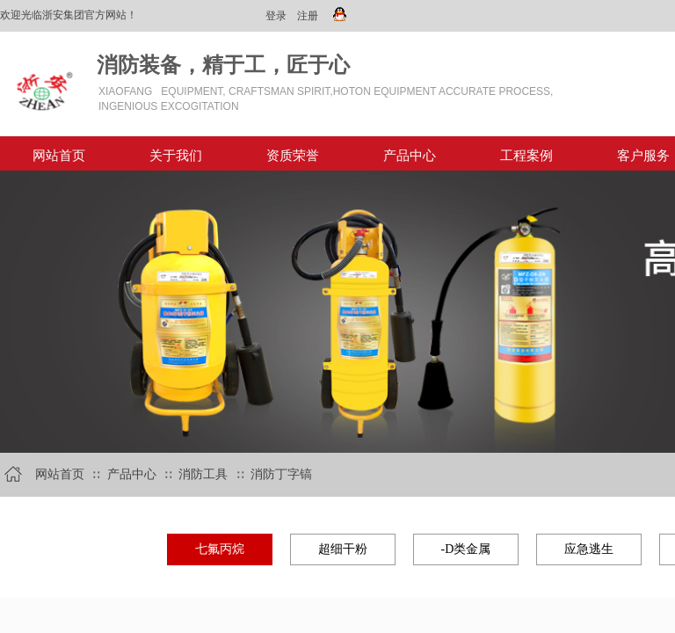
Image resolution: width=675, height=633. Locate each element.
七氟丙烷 (219, 549)
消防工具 (203, 474)
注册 (307, 16)
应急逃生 (588, 549)
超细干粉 (342, 549)
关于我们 (175, 156)
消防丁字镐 (281, 474)
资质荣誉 (292, 156)
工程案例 (526, 156)
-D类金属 (466, 549)
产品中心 (409, 156)
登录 (276, 16)
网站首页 (59, 156)
